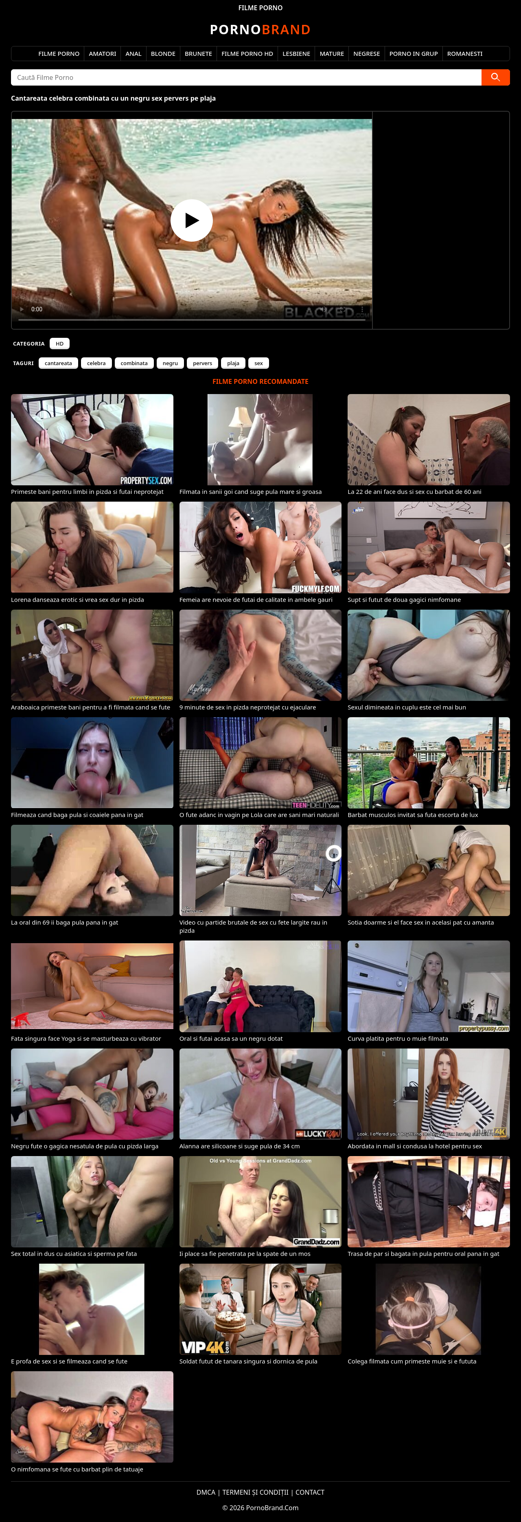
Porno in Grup (414, 53)
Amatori (102, 53)
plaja (233, 363)
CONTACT (310, 1492)
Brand (260, 29)
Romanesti (465, 53)
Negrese (366, 53)
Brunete (198, 53)
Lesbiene (296, 53)
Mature (332, 53)
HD (59, 343)
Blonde (163, 53)
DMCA (206, 1492)
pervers (202, 363)
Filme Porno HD (247, 53)
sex (258, 363)
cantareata (58, 363)
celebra (96, 363)
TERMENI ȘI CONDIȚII (255, 1492)
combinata (134, 363)
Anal (133, 53)
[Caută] (496, 77)
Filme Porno (58, 53)
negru (170, 363)
